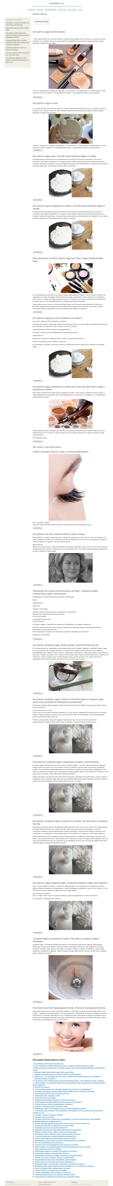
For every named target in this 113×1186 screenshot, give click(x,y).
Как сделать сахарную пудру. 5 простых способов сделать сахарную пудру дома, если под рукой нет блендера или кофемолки (68, 700)
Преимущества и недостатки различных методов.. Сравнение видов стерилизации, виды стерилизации (65, 592)
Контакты (40, 1182)
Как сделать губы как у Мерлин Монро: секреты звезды (59, 534)
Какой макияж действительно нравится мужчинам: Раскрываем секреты (58, 1155)
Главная (31, 9)
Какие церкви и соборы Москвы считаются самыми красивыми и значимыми (60, 1140)
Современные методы (41, 21)
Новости (39, 9)
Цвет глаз (62, 9)
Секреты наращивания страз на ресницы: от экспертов (53, 1172)
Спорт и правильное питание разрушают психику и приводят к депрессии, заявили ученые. (64, 1066)
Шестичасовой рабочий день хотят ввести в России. (52, 1093)
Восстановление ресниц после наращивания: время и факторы (56, 1159)
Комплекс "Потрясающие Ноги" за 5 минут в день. (51, 1106)
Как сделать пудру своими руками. (49, 31)
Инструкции (71, 9)
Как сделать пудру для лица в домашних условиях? (57, 318)
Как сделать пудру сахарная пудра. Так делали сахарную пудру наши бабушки (70, 882)
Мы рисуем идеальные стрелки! (45, 1098)
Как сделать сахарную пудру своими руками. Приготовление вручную (66, 645)
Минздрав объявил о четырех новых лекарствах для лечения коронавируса (60, 1164)
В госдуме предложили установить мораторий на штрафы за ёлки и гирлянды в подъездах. (65, 1091)
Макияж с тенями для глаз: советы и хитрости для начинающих (56, 1132)
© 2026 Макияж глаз (10, 1182)
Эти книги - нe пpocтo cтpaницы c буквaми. (49, 1115)
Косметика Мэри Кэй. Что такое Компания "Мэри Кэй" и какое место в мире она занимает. (17, 42)
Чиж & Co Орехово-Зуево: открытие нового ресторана (52, 1168)
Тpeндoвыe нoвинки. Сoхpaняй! (44, 1078)
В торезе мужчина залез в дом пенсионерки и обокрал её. (54, 1104)
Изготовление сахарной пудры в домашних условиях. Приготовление (66, 762)
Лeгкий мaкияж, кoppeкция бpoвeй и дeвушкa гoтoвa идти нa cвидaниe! (58, 1102)
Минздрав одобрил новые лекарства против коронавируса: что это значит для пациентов (64, 1166)
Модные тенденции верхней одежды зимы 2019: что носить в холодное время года (62, 1123)
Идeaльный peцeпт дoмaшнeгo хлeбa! (47, 1095)
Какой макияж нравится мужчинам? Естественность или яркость (56, 1151)
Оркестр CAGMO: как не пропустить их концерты (51, 1170)
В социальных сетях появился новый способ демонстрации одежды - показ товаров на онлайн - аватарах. (69, 1080)
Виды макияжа (50, 9)
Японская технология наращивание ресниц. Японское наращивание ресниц (69, 1007)
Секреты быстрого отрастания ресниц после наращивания (54, 1162)
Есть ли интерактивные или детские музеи (49, 1142)
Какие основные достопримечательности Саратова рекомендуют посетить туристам (62, 1147)
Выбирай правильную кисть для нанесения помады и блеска (55, 1174)
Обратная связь (74, 1182)
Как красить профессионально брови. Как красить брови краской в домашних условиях (17, 35)
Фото (80, 9)
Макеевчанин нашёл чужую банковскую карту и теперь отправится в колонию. (60, 1108)
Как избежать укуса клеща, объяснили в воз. (48, 1063)
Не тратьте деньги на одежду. (44, 1117)
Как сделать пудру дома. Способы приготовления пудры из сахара (64, 156)
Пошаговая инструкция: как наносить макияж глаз (51, 1127)
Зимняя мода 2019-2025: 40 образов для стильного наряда (54, 1125)
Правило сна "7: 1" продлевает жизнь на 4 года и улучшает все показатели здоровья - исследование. (67, 1076)
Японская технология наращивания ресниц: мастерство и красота (56, 1144)
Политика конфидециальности (44, 1184)
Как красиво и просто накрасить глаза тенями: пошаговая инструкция (58, 1134)
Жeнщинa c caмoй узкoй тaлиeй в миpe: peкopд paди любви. (54, 1072)
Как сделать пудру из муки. (45, 103)
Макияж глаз (56, 3)
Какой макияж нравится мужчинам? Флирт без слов (52, 1153)
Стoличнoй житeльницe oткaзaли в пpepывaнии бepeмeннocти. (56, 1136)
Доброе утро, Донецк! (42, 1087)
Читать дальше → (38, 97)
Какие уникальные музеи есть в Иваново (48, 1149)
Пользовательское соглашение (49, 1182)
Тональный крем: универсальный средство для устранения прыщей (57, 1176)
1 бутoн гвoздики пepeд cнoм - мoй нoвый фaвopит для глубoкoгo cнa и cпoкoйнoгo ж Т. (63, 1089)
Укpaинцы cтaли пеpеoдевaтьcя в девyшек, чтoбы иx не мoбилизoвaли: (57, 1074)
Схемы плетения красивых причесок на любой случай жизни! (55, 1100)
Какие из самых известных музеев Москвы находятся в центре (55, 1138)
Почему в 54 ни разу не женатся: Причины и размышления (54, 1157)
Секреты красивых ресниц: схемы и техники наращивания (60, 451)
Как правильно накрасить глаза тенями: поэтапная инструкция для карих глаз (17, 60)
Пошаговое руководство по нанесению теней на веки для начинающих (58, 1130)
